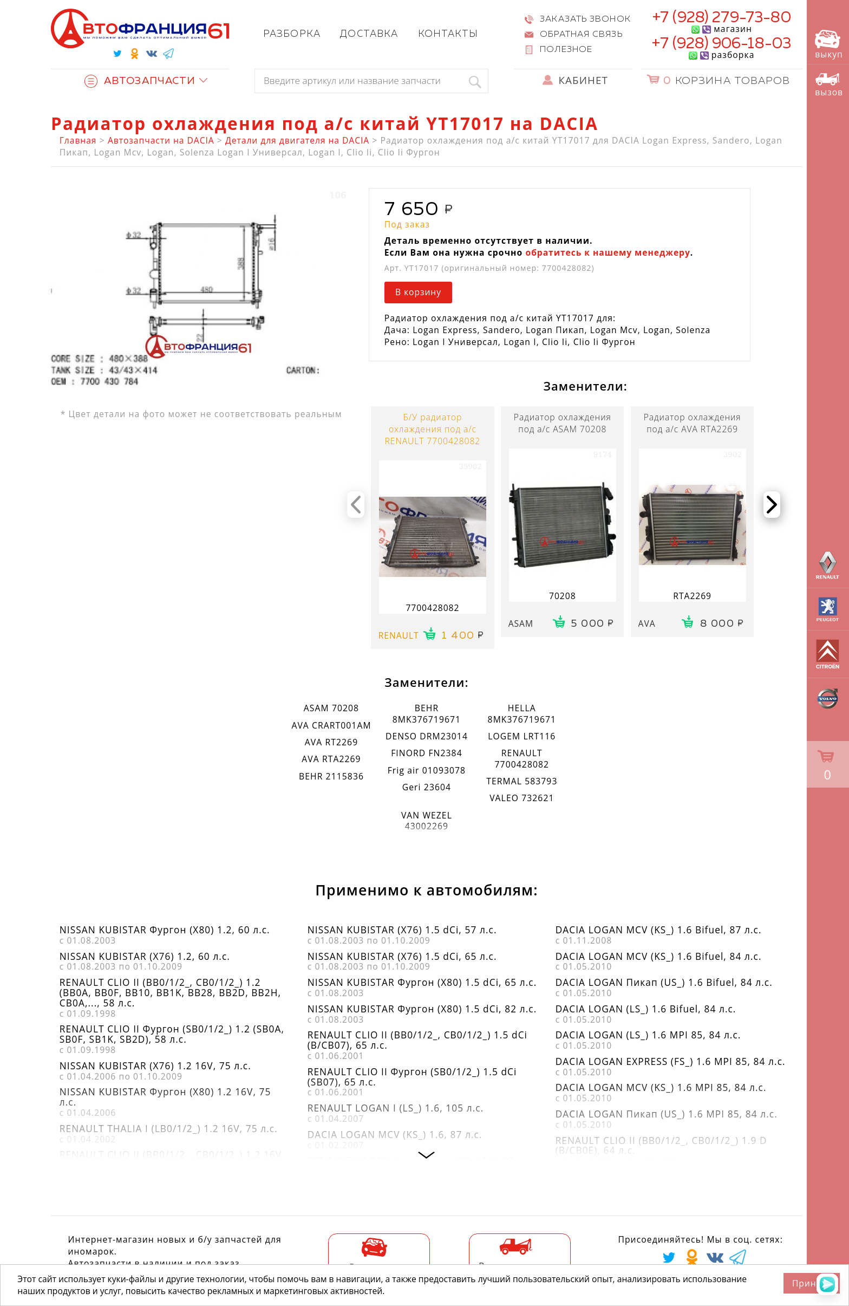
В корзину (418, 292)
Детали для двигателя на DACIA (297, 140)
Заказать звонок (585, 19)
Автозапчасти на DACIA (161, 140)
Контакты (448, 34)
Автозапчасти (139, 81)
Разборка (292, 34)
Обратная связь (581, 34)
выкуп (829, 45)
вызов (829, 85)
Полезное (566, 50)
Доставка (369, 34)
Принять (812, 1283)
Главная (78, 140)
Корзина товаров (726, 81)
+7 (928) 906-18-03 (721, 43)
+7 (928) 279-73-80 (721, 17)
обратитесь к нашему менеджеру (607, 252)
